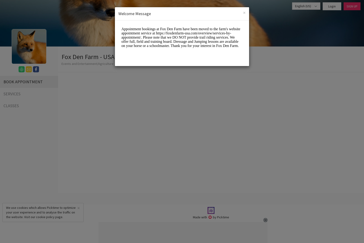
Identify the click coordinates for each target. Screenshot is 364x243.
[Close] (244, 12)
